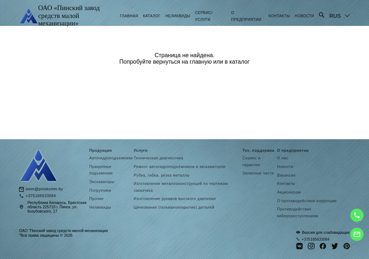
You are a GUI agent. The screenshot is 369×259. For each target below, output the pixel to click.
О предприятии (293, 151)
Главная (129, 16)
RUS (335, 16)
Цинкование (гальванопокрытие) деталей (174, 207)
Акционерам (289, 192)
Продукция (100, 151)
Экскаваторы (102, 182)
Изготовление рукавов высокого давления (175, 198)
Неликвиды (177, 16)
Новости (304, 16)
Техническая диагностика (158, 158)
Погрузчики (100, 190)
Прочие (96, 198)
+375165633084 (41, 196)
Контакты (279, 16)
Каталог (152, 16)
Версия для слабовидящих (323, 232)
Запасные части (258, 173)
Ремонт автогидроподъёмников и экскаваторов (179, 166)
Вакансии (286, 175)
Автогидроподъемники (111, 158)
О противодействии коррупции (307, 201)
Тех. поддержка (258, 151)
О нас (282, 158)
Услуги (141, 151)
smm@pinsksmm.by (44, 189)
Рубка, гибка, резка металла (161, 175)
